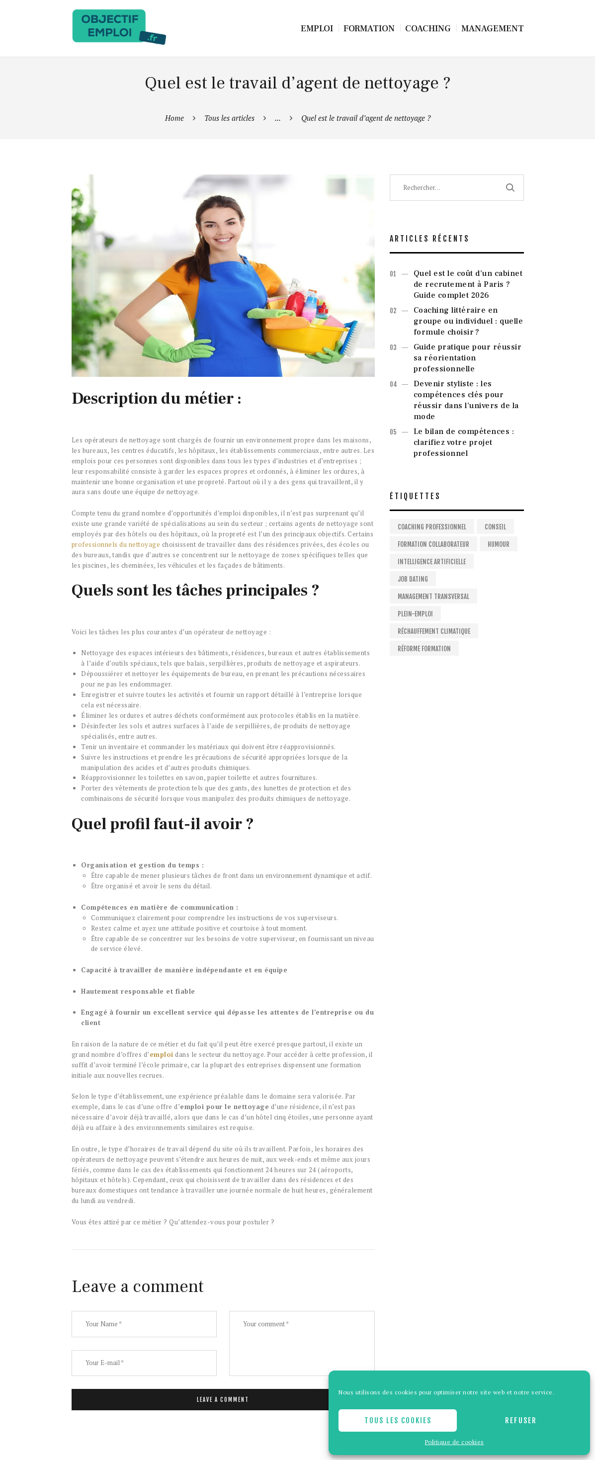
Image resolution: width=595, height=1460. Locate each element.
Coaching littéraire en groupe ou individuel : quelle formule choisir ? (468, 321)
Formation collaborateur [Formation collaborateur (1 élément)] (433, 544)
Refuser (521, 1420)
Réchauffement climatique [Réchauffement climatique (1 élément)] (434, 631)
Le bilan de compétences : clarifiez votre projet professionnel (464, 442)
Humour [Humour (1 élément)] (499, 544)
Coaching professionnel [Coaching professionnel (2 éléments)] (432, 527)
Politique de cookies (454, 1442)
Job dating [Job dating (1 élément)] (413, 579)
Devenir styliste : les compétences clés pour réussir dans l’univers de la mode (466, 400)
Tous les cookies (397, 1420)
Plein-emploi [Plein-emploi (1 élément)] (415, 614)
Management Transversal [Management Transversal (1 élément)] (433, 597)
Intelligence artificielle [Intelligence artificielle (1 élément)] (432, 562)
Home (174, 118)
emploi (161, 1054)
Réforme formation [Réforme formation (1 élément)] (424, 649)
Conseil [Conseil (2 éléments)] (495, 527)
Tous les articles (229, 118)
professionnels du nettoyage (116, 544)
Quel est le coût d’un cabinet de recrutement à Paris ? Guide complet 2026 (468, 284)
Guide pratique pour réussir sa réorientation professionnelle (468, 358)
